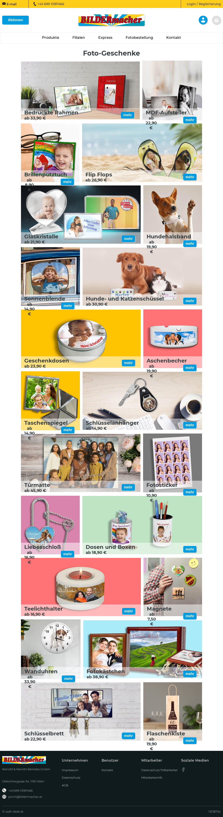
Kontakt (107, 770)
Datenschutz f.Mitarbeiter (159, 770)
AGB (65, 785)
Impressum (70, 770)
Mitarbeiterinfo (151, 777)
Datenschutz (71, 777)
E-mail (9, 4)
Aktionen (15, 20)
